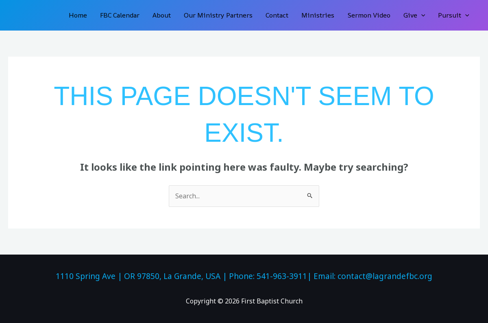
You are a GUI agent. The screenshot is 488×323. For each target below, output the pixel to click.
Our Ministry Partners (218, 15)
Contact (277, 15)
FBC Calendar (119, 15)
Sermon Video (368, 15)
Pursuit (453, 15)
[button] (421, 15)
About (161, 15)
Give (414, 15)
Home (78, 15)
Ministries (317, 15)
